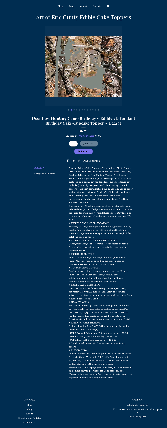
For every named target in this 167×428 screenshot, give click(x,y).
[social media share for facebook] (68, 161)
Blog (71, 6)
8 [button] (90, 110)
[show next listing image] (99, 110)
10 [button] (95, 110)
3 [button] (76, 110)
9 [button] (93, 110)
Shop (60, 6)
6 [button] (85, 110)
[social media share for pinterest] (79, 161)
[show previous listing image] (68, 110)
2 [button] (74, 110)
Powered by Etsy (138, 416)
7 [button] (87, 110)
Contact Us (29, 422)
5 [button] (82, 110)
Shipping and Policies (29, 418)
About (83, 6)
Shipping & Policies (44, 173)
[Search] (108, 6)
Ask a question (91, 161)
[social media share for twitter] (73, 161)
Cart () (97, 6)
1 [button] (71, 110)
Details (39, 168)
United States (86, 136)
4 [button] (79, 110)
